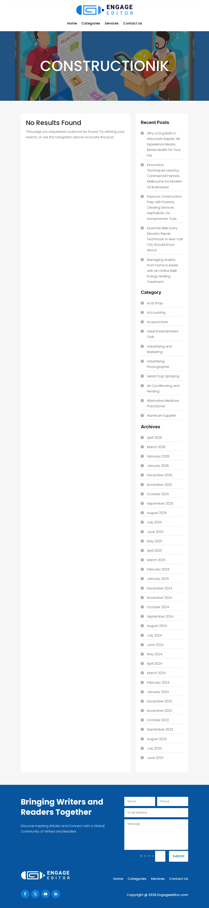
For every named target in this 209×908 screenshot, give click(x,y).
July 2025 (154, 522)
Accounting (156, 312)
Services (112, 23)
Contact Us (132, 23)
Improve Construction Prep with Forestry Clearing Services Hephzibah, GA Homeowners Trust (164, 207)
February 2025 (158, 569)
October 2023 (158, 720)
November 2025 (159, 484)
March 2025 (156, 560)
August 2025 (157, 512)
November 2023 (159, 710)
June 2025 (155, 531)
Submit (179, 856)
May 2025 (154, 541)
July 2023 (154, 748)
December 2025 (159, 475)
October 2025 (158, 494)
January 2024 (158, 692)
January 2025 (158, 578)
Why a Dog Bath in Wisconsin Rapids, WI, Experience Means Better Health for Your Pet (164, 144)
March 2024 (156, 673)
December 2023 (159, 701)
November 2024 (159, 597)
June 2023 (155, 757)
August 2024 (157, 625)
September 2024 (160, 616)
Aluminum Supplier (161, 415)
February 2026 (158, 456)
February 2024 (158, 682)
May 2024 (154, 654)
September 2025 (160, 503)
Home (72, 23)
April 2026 (154, 437)
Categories (90, 23)
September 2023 (160, 729)
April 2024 (154, 663)
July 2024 (154, 635)
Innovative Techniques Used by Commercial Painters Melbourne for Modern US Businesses (164, 176)
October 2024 (158, 607)
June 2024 (155, 644)
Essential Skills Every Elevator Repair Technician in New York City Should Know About (165, 239)
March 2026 (156, 447)
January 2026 (158, 465)
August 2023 (157, 739)
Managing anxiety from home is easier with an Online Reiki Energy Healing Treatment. (162, 270)
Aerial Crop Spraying (163, 376)
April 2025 (154, 550)
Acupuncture (157, 322)
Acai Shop (155, 303)
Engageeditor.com (172, 894)
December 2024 (159, 588)
